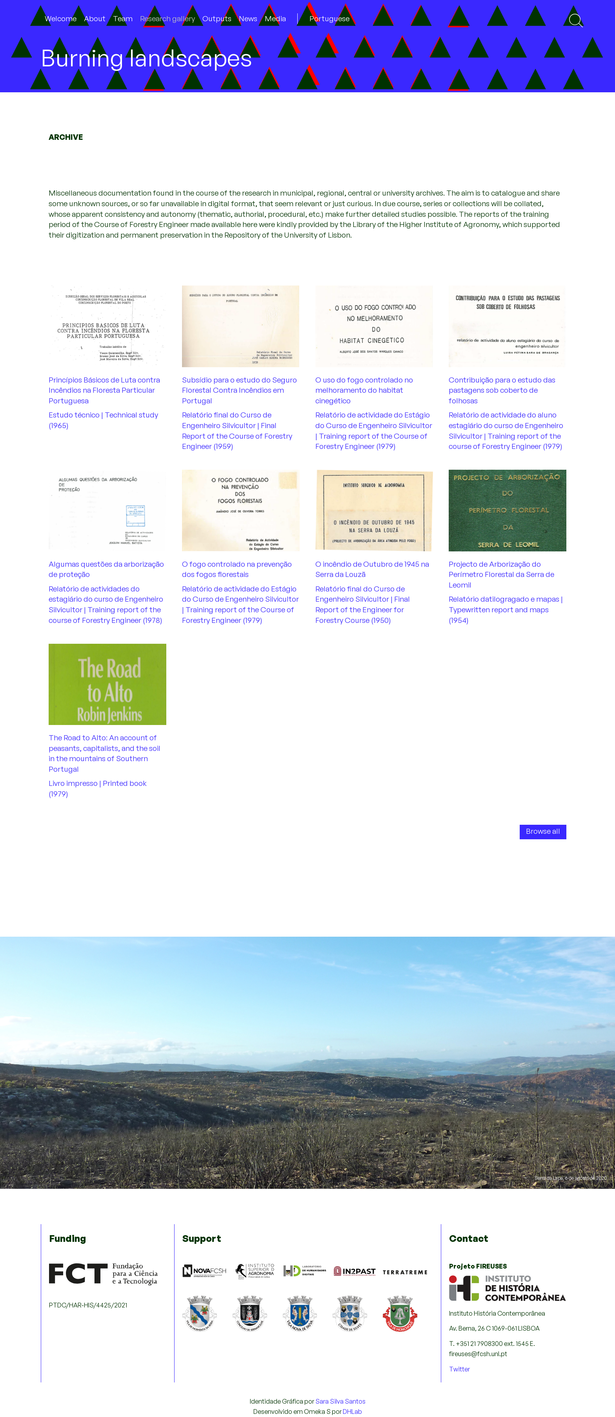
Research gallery (167, 18)
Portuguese (329, 18)
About (95, 18)
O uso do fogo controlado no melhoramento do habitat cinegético (364, 390)
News (248, 18)
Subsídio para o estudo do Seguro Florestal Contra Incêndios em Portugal (239, 390)
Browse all (543, 831)
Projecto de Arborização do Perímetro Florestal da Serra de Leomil (501, 574)
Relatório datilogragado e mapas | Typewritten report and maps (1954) (506, 609)
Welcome (60, 18)
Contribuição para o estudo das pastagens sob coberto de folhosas (502, 390)
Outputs (216, 18)
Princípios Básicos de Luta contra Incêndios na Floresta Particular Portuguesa (104, 390)
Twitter (459, 1369)
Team (123, 18)
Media (275, 18)
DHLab (352, 1411)
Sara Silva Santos (340, 1401)
